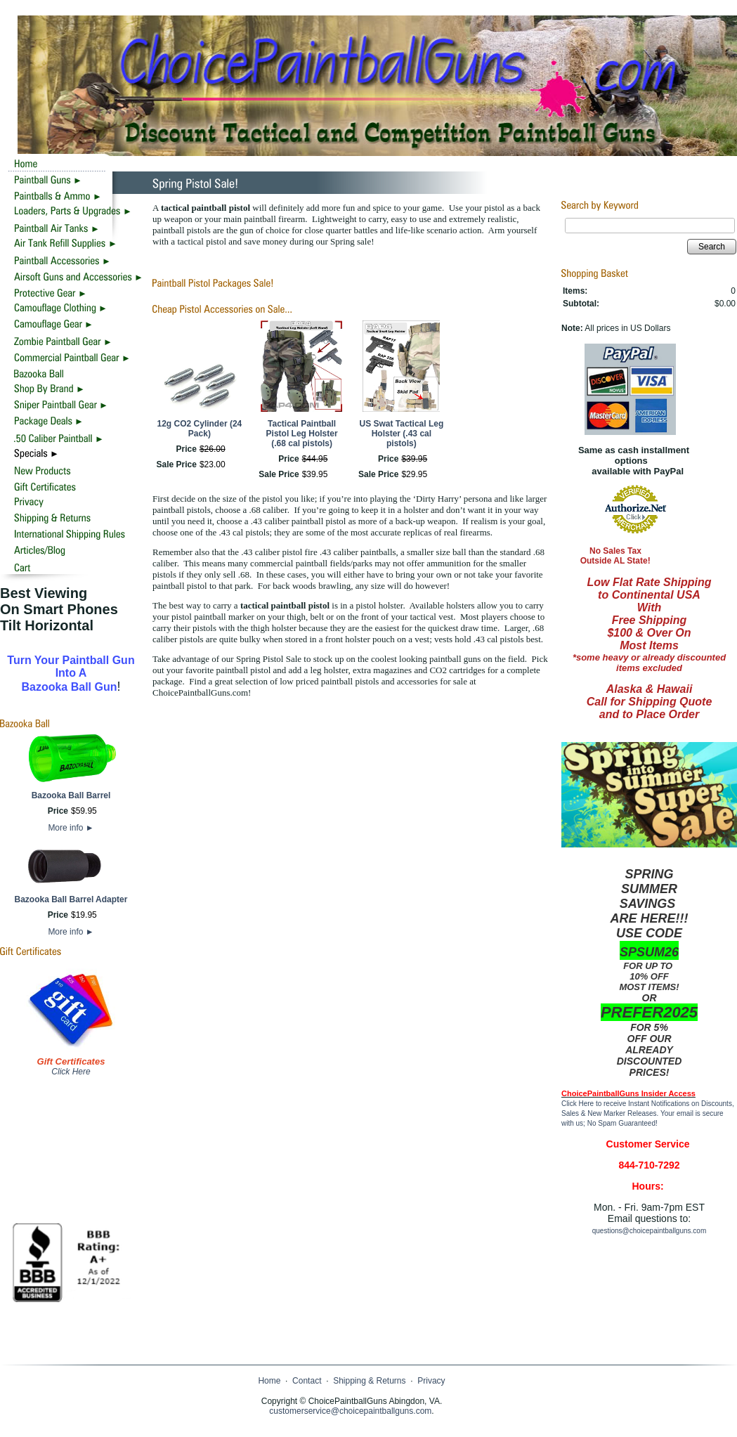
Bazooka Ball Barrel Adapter (71, 899)
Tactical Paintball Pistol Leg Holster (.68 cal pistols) (302, 433)
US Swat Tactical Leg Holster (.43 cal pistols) (401, 433)
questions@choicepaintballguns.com (649, 1231)
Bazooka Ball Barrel (71, 795)
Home (269, 1381)
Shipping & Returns (369, 1381)
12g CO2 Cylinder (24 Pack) (199, 428)
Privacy (431, 1381)
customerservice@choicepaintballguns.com (350, 1411)
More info (70, 828)
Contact (306, 1381)
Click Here (70, 1072)
